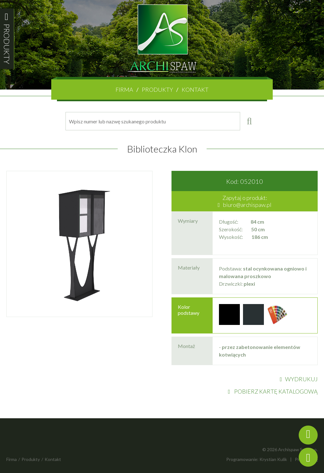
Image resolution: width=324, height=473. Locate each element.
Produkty (157, 89)
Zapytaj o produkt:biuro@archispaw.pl (244, 201)
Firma (124, 89)
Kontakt (195, 89)
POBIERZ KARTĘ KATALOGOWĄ (273, 391)
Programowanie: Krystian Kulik (256, 459)
